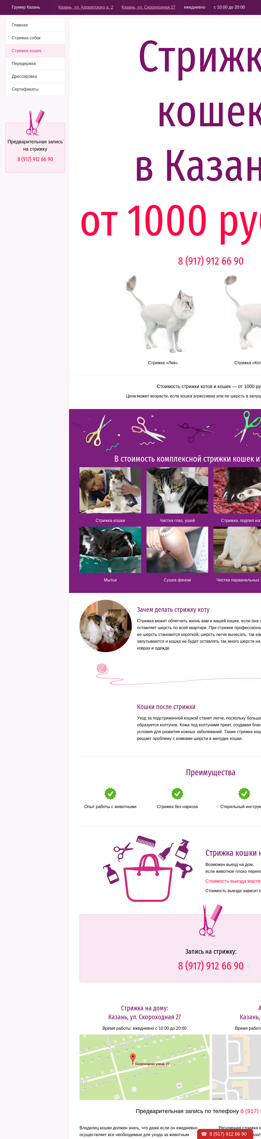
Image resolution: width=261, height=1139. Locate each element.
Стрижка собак (26, 38)
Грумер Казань (26, 7)
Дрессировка (24, 76)
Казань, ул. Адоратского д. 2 (85, 7)
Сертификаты (25, 89)
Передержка (24, 63)
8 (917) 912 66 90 (35, 159)
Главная (20, 25)
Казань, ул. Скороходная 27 (148, 7)
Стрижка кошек (26, 50)
